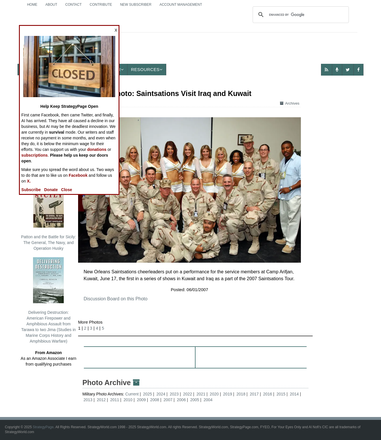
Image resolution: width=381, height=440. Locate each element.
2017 (254, 394)
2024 (160, 394)
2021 (200, 394)
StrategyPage (43, 427)
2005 (194, 399)
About (51, 5)
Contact (73, 5)
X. (29, 181)
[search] (300, 14)
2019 (227, 394)
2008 (154, 399)
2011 (114, 399)
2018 (241, 394)
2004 (208, 399)
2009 (141, 399)
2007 (168, 399)
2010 (127, 399)
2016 (267, 394)
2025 (147, 394)
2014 (294, 394)
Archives (289, 103)
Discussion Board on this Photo (115, 298)
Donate (51, 189)
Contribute (101, 5)
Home (32, 5)
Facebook (78, 175)
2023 (174, 394)
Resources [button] (147, 69)
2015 (280, 394)
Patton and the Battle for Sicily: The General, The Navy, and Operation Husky (48, 216)
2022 (187, 394)
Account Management (180, 5)
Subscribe (31, 189)
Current (132, 394)
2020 (214, 394)
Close (66, 189)
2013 (88, 399)
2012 (101, 399)
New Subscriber (135, 5)
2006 (181, 399)
